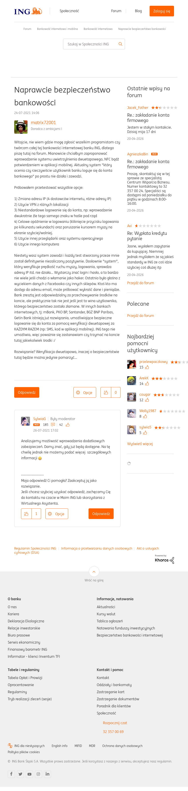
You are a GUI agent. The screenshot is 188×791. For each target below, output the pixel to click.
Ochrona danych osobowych (122, 746)
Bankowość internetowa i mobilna (57, 29)
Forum (116, 11)
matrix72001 (43, 122)
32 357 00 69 (113, 731)
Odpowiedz (27, 392)
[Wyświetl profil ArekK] (145, 378)
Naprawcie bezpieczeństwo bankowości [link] (142, 29)
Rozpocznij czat (115, 723)
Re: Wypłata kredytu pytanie (147, 236)
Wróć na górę (94, 580)
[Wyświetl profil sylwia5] (146, 427)
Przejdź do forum (140, 283)
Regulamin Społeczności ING (35, 548)
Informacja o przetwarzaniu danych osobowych (96, 548)
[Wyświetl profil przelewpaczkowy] (154, 361)
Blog (138, 11)
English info (59, 746)
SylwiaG (39, 419)
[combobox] (94, 44)
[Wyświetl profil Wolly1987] (148, 411)
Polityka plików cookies (24, 752)
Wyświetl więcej (140, 444)
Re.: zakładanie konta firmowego (148, 117)
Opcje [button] (87, 392)
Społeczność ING (16, 29)
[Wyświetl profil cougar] (146, 394)
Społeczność (69, 11)
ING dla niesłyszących (29, 746)
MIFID (78, 746)
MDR (92, 746)
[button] (106, 392)
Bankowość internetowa (98, 29)
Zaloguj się (161, 11)
